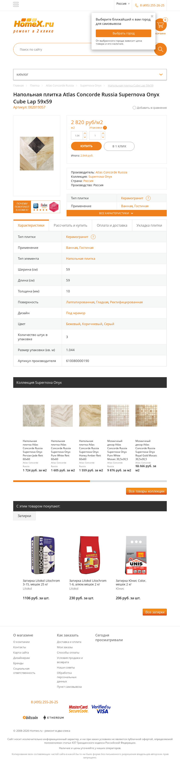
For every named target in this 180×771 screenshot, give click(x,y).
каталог (22, 74)
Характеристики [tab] (31, 225)
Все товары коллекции (146, 491)
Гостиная (141, 206)
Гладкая (102, 302)
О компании (21, 642)
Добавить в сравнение (152, 108)
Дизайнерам (21, 658)
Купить (86, 146)
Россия (88, 181)
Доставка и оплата (69, 642)
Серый (109, 324)
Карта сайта (21, 652)
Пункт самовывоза (69, 687)
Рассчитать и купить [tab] (70, 225)
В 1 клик (119, 146)
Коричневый (92, 324)
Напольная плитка (80, 258)
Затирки (24, 515)
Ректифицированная (126, 302)
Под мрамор (75, 313)
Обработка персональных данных (67, 677)
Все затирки (154, 612)
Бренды (18, 663)
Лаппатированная (80, 302)
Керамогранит (132, 198)
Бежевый (73, 324)
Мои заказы (65, 647)
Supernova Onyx (100, 176)
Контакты (19, 647)
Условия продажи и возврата (70, 660)
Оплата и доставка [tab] (112, 225)
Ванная (127, 206)
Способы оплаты (68, 652)
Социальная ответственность (24, 671)
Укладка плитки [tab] (149, 225)
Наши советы (66, 667)
